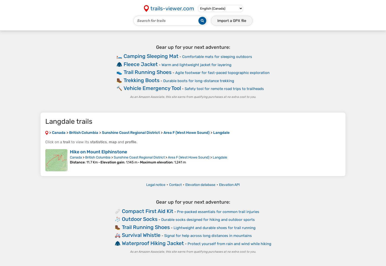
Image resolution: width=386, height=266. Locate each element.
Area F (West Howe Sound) (188, 157)
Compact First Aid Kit (147, 211)
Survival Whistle (141, 235)
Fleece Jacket (141, 64)
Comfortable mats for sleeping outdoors (217, 56)
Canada (76, 157)
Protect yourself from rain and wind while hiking (229, 244)
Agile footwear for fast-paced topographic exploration (222, 73)
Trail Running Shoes (148, 72)
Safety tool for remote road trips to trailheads (224, 89)
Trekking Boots (142, 80)
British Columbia (98, 157)
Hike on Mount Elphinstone (98, 152)
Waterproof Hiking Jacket (153, 243)
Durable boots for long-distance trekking (198, 81)
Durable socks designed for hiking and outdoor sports (208, 219)
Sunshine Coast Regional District (139, 157)
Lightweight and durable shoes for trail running (215, 228)
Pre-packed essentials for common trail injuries (218, 212)
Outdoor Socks (140, 219)
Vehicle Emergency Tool (152, 88)
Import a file (231, 20)
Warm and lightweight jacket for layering (196, 65)
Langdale (220, 157)
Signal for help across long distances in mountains (208, 235)
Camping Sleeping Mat (151, 56)
